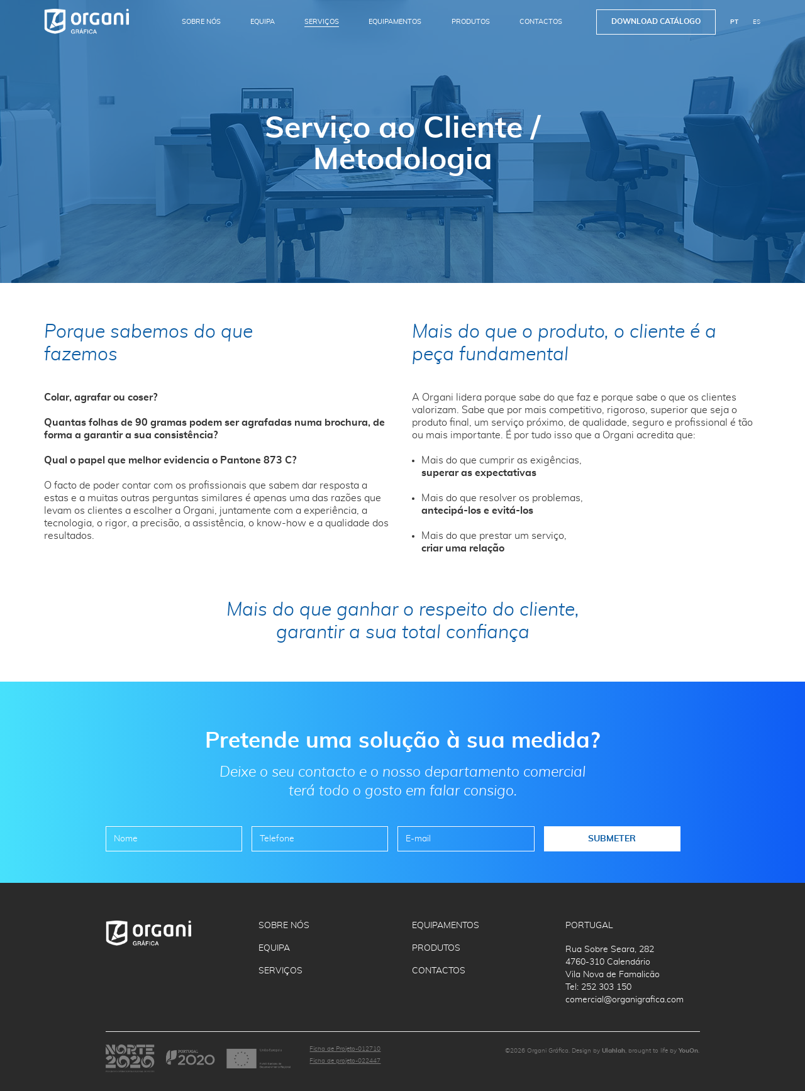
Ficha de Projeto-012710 (344, 1049)
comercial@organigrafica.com (624, 999)
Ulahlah (613, 1051)
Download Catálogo (656, 21)
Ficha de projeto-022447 (344, 1061)
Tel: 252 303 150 (598, 987)
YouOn (688, 1051)
